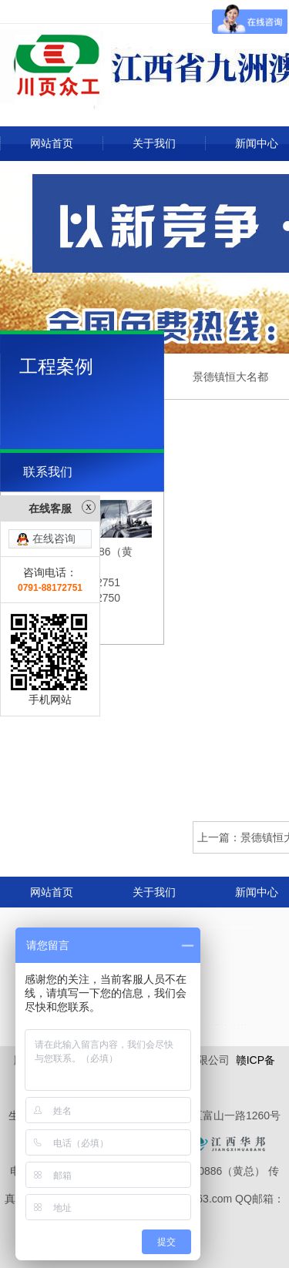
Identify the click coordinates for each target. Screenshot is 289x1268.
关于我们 (154, 143)
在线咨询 (54, 500)
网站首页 (51, 143)
